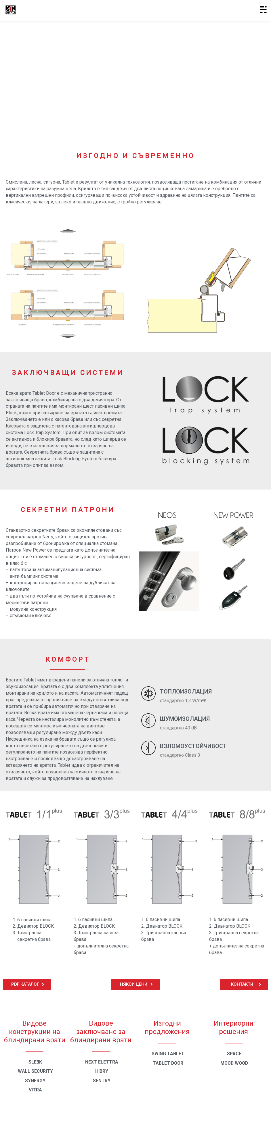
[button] (27, 984)
